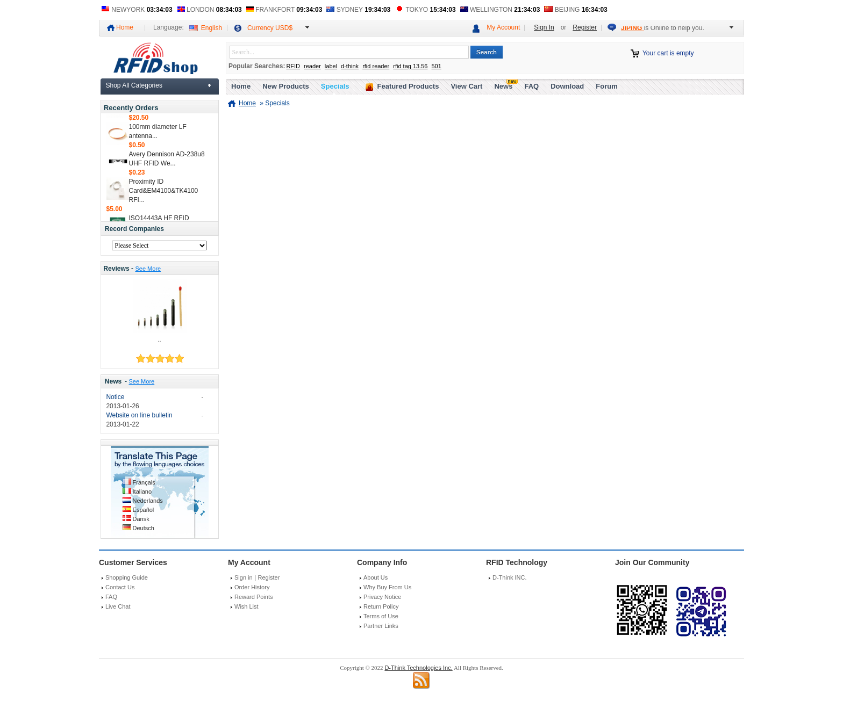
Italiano (142, 491)
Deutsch (143, 528)
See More (148, 268)
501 (436, 66)
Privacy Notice (382, 597)
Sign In (544, 27)
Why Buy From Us (387, 587)
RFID (293, 66)
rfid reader (375, 66)
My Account (503, 27)
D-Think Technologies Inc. (418, 667)
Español (143, 510)
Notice (115, 397)
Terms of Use (380, 616)
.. (159, 339)
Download (567, 86)
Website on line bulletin (139, 415)
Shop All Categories (134, 85)
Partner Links (380, 626)
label (331, 66)
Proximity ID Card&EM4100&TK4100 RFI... (163, 193)
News (113, 381)
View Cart (466, 86)
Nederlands (148, 500)
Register (585, 27)
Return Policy (380, 606)
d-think (350, 66)
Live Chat (117, 606)
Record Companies (134, 229)
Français (144, 482)
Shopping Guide (126, 577)
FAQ (531, 86)
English (211, 28)
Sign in (243, 577)
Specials (335, 86)
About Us (375, 577)
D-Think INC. (509, 577)
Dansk (141, 519)
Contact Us (119, 587)
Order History (251, 587)
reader (312, 66)
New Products (285, 86)
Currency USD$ (269, 28)
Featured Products (408, 86)
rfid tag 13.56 (410, 66)
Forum (606, 86)
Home (124, 27)
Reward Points (253, 597)
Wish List (246, 606)
